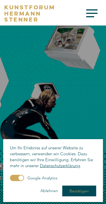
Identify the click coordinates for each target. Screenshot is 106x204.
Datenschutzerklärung (60, 165)
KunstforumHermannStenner (29, 13)
